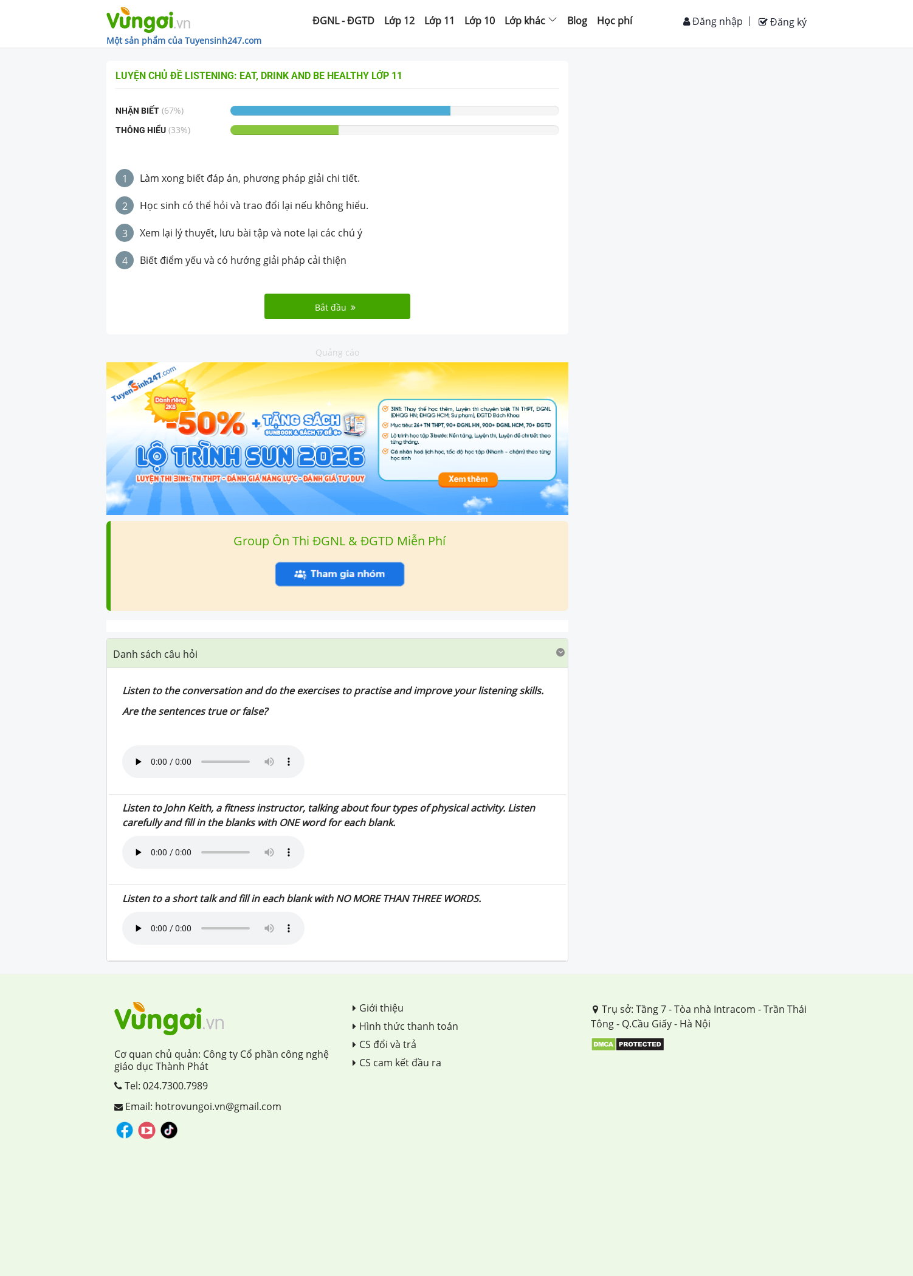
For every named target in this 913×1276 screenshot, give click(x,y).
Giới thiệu (378, 1008)
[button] (337, 653)
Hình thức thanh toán (405, 1026)
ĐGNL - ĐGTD (343, 20)
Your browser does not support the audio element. (213, 761)
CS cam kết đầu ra (397, 1062)
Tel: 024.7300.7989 (161, 1085)
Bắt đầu (335, 307)
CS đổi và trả (384, 1044)
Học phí (614, 20)
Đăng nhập (713, 21)
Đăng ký (783, 22)
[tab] (337, 653)
